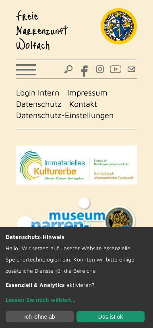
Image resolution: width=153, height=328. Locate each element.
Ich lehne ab (39, 316)
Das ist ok (110, 316)
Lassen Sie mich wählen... (41, 299)
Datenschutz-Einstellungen (65, 115)
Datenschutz (38, 103)
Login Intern (37, 92)
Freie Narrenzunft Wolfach (42, 30)
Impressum (87, 92)
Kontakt (83, 103)
